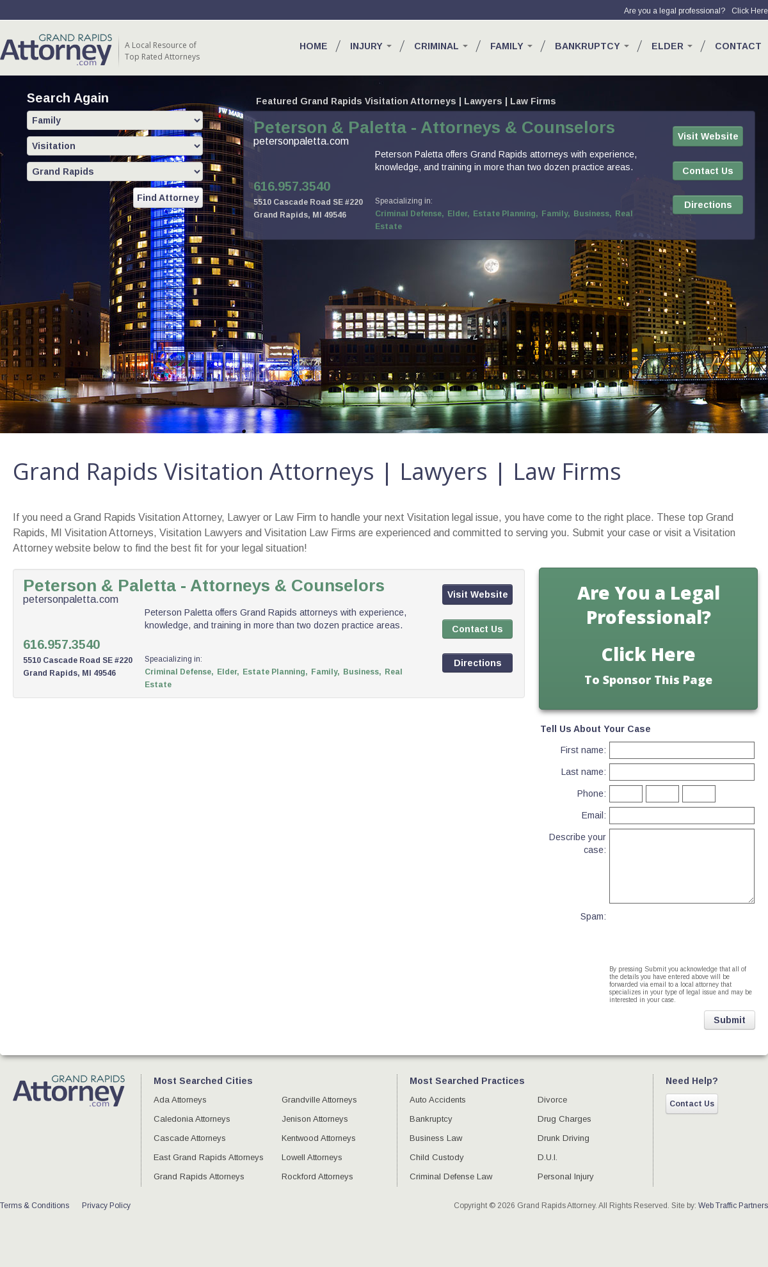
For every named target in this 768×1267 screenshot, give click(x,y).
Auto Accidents (438, 1099)
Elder (672, 46)
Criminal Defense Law (451, 1176)
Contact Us (691, 1103)
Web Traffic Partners (733, 1205)
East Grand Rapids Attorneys (209, 1157)
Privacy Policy (106, 1205)
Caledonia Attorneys (192, 1119)
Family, (555, 213)
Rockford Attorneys (317, 1176)
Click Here (750, 10)
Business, (592, 213)
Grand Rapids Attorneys (199, 1176)
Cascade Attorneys (190, 1138)
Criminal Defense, (409, 213)
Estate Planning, (505, 213)
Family (511, 46)
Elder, (458, 213)
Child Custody (437, 1157)
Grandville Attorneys (319, 1099)
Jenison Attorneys (315, 1119)
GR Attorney (56, 49)
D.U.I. (547, 1157)
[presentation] (680, 927)
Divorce (552, 1099)
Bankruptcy (592, 46)
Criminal (441, 46)
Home (314, 46)
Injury (371, 46)
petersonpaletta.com (301, 141)
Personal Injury (566, 1176)
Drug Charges (564, 1119)
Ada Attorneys (180, 1099)
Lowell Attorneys (312, 1157)
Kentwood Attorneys (319, 1138)
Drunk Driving (563, 1138)
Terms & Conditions (34, 1205)
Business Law (436, 1138)
